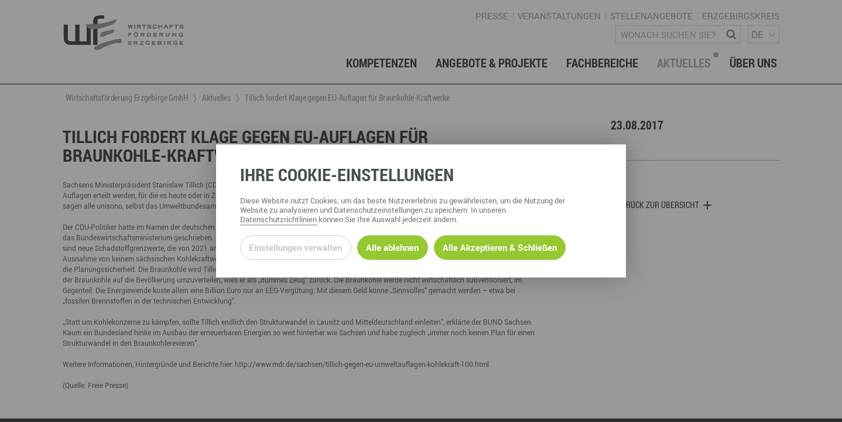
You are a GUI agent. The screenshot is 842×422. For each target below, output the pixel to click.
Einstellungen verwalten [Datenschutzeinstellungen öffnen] (295, 247)
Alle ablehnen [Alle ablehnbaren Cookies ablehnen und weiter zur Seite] (392, 247)
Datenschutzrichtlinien (278, 220)
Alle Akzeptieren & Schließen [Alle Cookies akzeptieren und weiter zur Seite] (500, 247)
